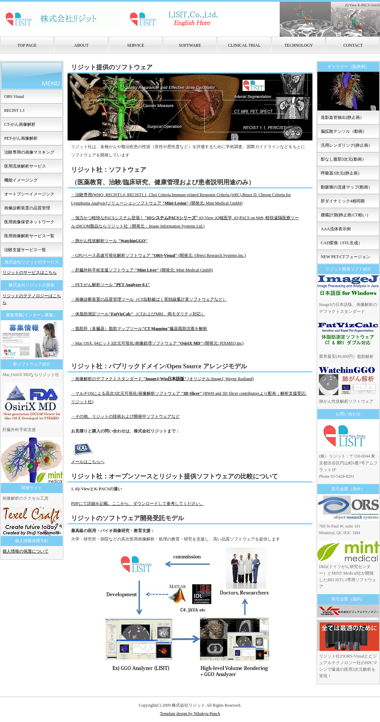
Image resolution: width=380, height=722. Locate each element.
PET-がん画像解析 (21, 138)
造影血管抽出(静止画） (342, 117)
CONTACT (353, 45)
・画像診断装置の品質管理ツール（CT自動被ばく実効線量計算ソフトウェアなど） (149, 299)
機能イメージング (21, 180)
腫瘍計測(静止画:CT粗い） (346, 215)
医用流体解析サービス (25, 166)
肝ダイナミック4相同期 (343, 201)
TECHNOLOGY (299, 45)
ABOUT (81, 45)
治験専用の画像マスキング (29, 152)
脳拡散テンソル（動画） (344, 131)
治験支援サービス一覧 (25, 249)
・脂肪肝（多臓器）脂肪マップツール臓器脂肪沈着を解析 (139, 328)
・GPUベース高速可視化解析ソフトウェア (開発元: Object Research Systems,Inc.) (158, 255)
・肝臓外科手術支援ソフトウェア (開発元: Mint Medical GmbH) (142, 270)
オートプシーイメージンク (29, 194)
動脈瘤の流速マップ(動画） (346, 187)
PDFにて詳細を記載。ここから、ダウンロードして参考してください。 (137, 503)
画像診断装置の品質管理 (27, 208)
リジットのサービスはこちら (29, 272)
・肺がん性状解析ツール (109, 240)
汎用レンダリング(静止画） (346, 145)
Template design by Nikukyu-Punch (190, 713)
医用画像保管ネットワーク (29, 222)
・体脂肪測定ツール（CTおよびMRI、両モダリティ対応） (138, 314)
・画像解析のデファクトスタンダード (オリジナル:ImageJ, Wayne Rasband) (162, 378)
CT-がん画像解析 (20, 124)
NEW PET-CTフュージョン (345, 256)
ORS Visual (14, 96)
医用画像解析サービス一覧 (29, 235)
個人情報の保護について (25, 551)
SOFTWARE (190, 45)
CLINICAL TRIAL (244, 45)
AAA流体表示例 (336, 228)
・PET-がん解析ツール (110, 284)
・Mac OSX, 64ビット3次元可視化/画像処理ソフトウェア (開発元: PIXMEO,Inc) (157, 343)
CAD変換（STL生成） (341, 242)
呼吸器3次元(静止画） (341, 173)
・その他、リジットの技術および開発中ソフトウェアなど (125, 416)
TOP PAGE (27, 45)
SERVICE (135, 45)
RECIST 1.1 (14, 110)
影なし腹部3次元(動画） (343, 159)
